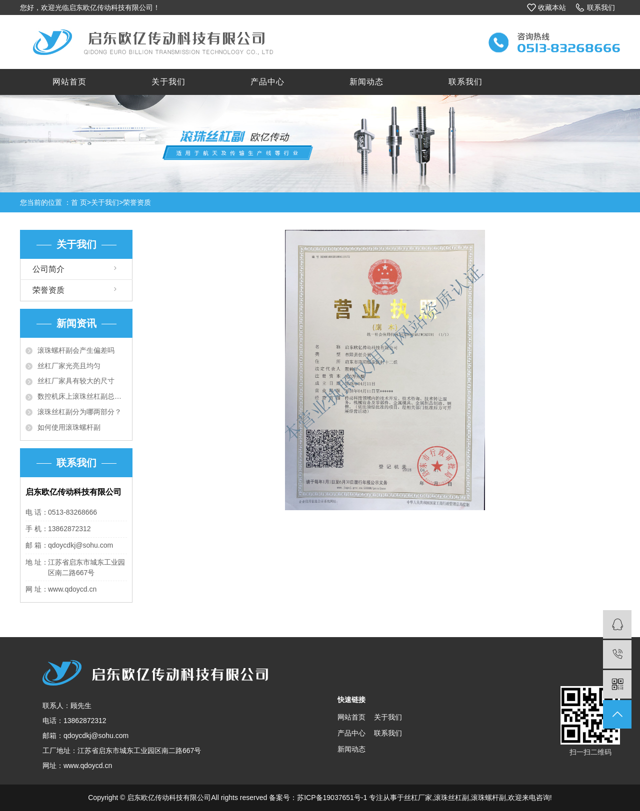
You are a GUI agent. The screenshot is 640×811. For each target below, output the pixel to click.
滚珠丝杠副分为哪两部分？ (80, 412)
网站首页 (69, 81)
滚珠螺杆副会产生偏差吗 (76, 350)
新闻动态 (367, 81)
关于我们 (169, 81)
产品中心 (267, 81)
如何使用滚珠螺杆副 (69, 427)
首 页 (79, 202)
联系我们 (601, 7)
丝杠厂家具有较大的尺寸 (76, 381)
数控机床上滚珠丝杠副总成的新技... (82, 396)
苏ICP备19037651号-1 (332, 798)
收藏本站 (552, 7)
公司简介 (48, 269)
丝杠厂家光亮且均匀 (69, 366)
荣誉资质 (137, 202)
